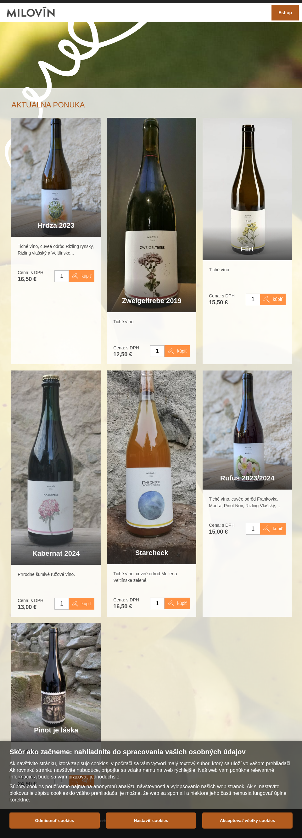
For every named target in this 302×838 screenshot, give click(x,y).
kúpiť (86, 275)
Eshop (285, 12)
